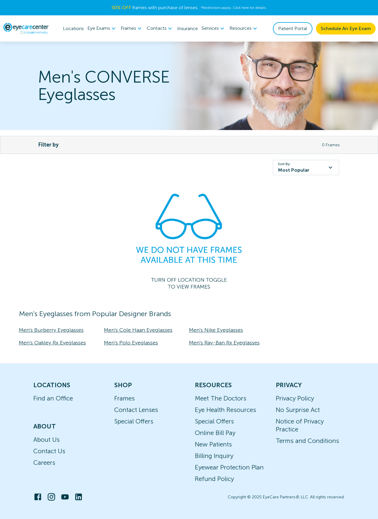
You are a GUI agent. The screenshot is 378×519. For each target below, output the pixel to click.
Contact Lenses (136, 409)
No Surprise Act (298, 409)
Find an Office (53, 398)
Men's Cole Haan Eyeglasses (138, 330)
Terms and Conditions (307, 440)
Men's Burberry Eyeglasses (51, 330)
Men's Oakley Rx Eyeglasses (52, 342)
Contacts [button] (160, 28)
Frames (124, 398)
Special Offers (133, 421)
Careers (44, 462)
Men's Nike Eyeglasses (216, 330)
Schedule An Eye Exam (346, 28)
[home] (26, 28)
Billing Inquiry (214, 455)
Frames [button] (132, 28)
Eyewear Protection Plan (229, 467)
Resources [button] (244, 28)
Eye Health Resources (225, 409)
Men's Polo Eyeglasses (131, 342)
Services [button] (213, 28)
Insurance (187, 28)
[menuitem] (102, 28)
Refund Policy (214, 478)
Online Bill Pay (215, 432)
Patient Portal (292, 28)
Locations (73, 28)
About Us (46, 439)
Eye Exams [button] (102, 28)
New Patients (213, 444)
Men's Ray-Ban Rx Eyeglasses (224, 342)
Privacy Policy (295, 398)
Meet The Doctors (220, 398)
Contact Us (49, 451)
